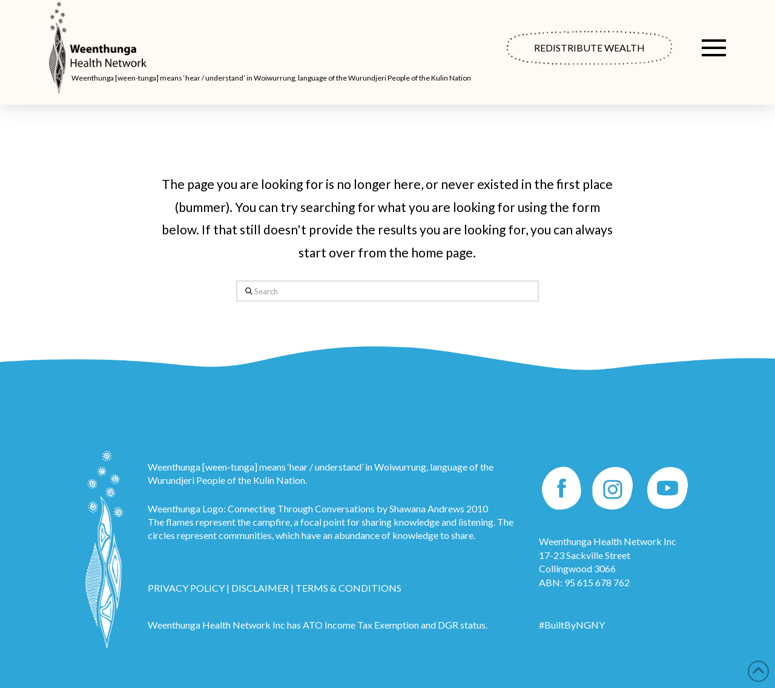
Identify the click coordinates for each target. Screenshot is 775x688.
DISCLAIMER (260, 588)
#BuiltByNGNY (572, 624)
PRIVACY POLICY (186, 588)
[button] (713, 47)
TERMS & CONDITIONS (348, 588)
